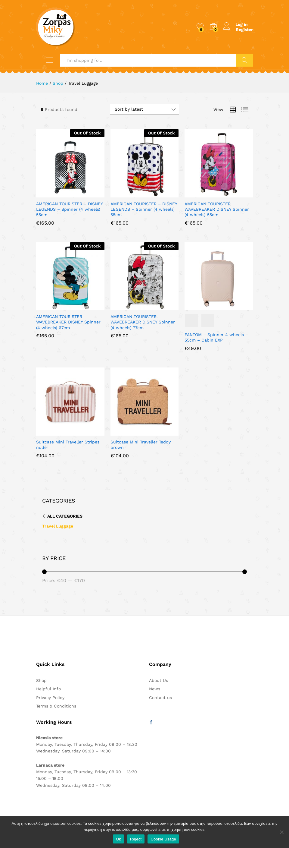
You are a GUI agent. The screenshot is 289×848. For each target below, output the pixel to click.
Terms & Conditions (56, 706)
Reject (135, 839)
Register (244, 29)
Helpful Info (48, 688)
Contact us (160, 697)
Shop (41, 680)
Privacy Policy (50, 697)
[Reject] (281, 832)
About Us (158, 680)
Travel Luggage (57, 526)
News (154, 688)
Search (244, 60)
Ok (118, 839)
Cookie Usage (163, 839)
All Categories (64, 516)
